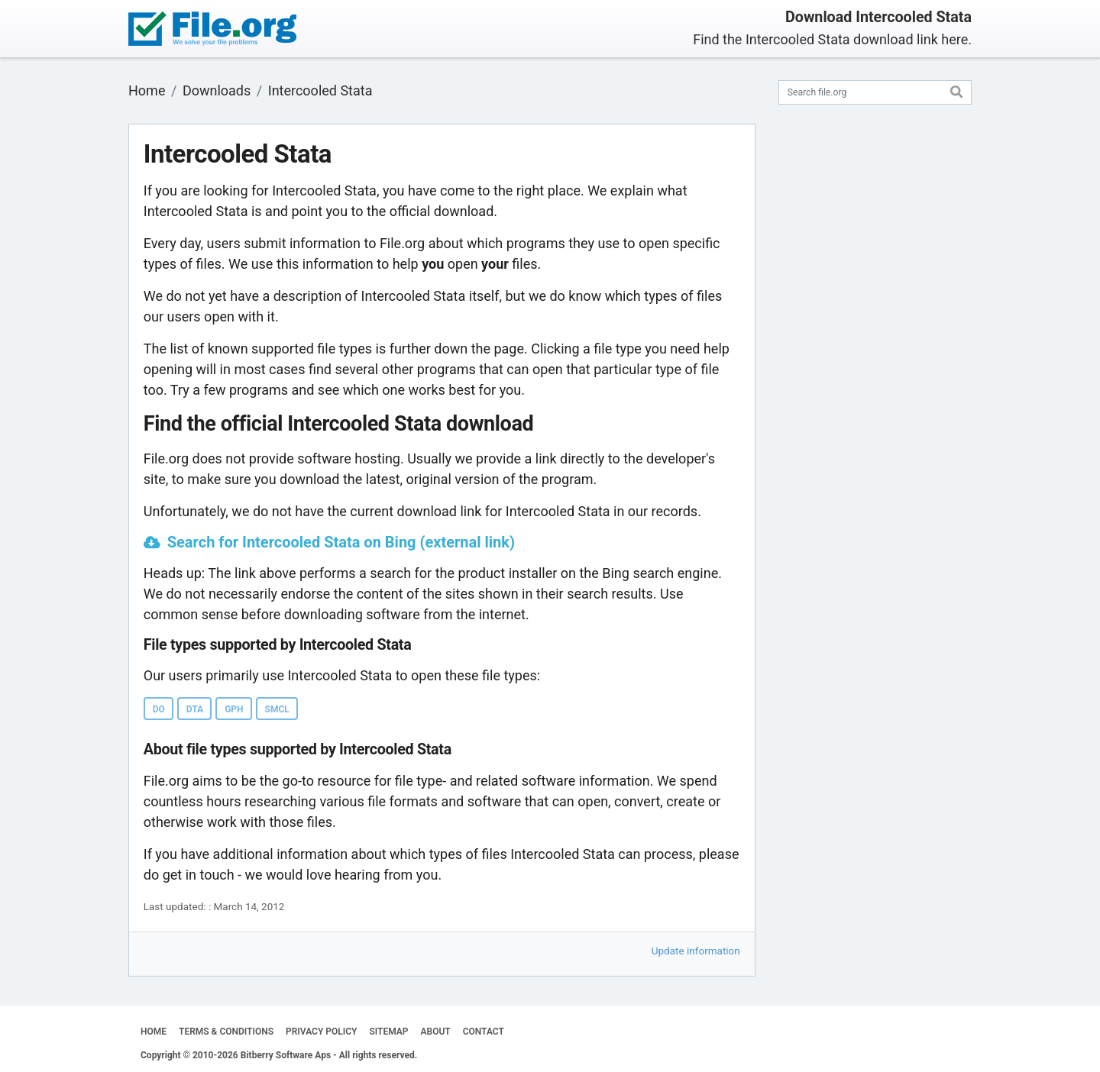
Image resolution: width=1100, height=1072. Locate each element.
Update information (696, 950)
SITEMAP (388, 1031)
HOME (154, 1031)
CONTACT (483, 1031)
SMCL (277, 709)
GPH (234, 709)
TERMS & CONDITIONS (226, 1031)
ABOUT (436, 1031)
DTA (194, 709)
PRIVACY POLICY (321, 1031)
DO (159, 709)
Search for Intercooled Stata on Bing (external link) (341, 542)
